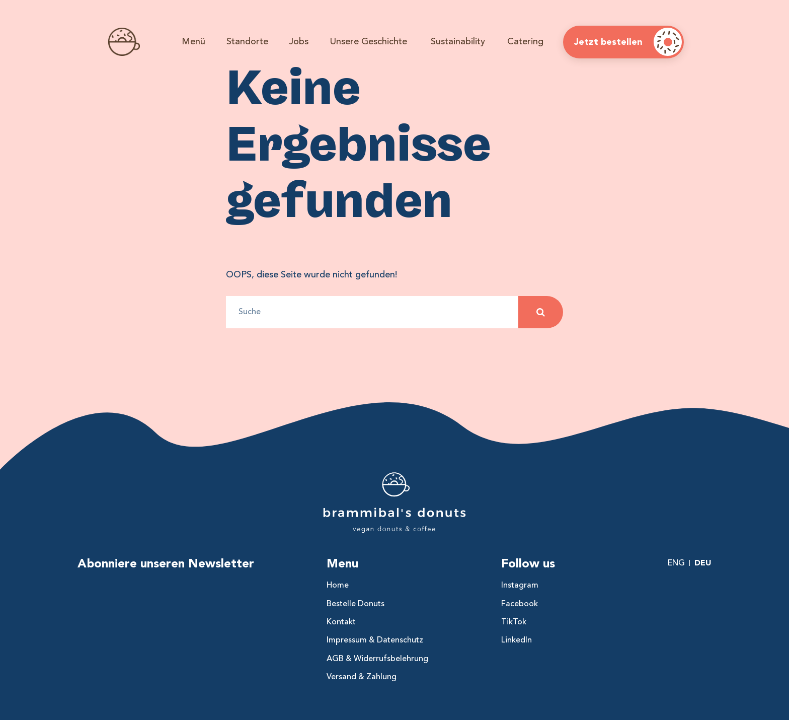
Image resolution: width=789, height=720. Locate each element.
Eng (676, 563)
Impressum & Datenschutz (375, 640)
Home (338, 585)
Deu (703, 562)
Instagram (519, 585)
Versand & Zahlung (362, 677)
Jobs (298, 41)
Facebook (519, 604)
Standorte (247, 41)
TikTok (513, 622)
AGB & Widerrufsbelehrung (377, 659)
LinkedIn (516, 640)
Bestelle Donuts (355, 604)
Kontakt (341, 622)
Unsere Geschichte (368, 41)
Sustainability (458, 41)
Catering (525, 41)
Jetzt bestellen (608, 41)
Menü (193, 41)
